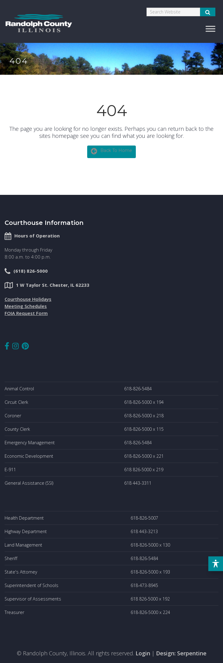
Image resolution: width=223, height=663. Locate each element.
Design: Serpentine (181, 653)
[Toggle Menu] (210, 29)
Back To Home (111, 151)
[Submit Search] (207, 12)
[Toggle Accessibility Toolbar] (215, 563)
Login (143, 653)
